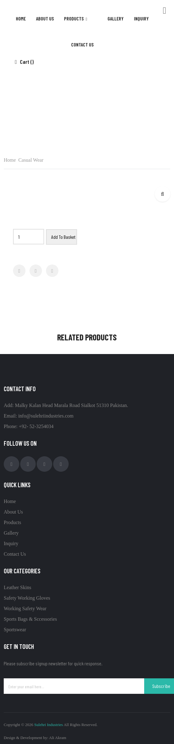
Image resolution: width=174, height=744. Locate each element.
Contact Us (15, 554)
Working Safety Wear (25, 608)
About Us (45, 18)
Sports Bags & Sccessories (30, 619)
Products (12, 522)
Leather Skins (17, 587)
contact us (82, 44)
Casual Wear (93, 109)
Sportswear (15, 629)
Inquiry (11, 543)
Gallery (11, 533)
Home (21, 18)
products (74, 18)
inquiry (141, 18)
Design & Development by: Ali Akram (35, 737)
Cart (24, 61)
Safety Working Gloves (27, 598)
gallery (116, 18)
